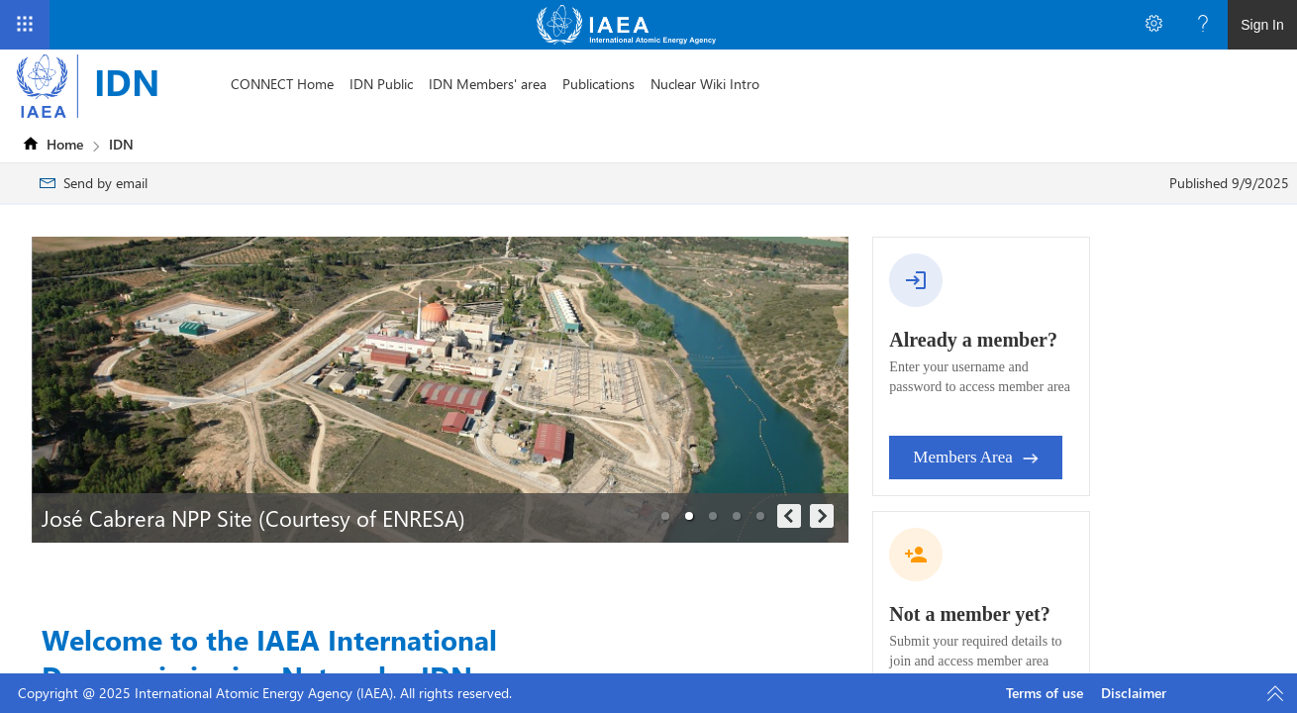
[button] (665, 516)
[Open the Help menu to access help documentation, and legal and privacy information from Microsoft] (1203, 25)
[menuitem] (282, 84)
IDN (126, 81)
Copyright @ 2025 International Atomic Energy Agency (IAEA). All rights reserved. (265, 692)
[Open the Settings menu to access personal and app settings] (1153, 25)
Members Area (976, 457)
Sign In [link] (1262, 25)
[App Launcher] (25, 25)
